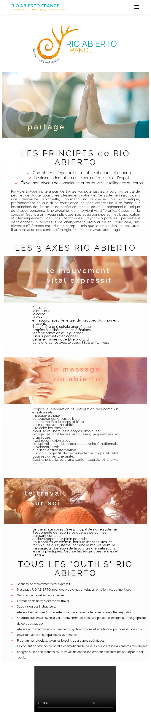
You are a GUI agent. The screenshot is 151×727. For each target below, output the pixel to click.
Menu (136, 7)
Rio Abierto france (35, 5)
